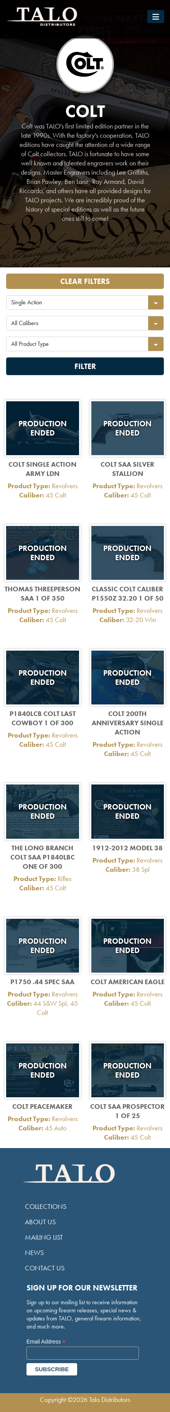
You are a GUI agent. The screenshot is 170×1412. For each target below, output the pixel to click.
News (34, 1252)
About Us (40, 1221)
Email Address (46, 1341)
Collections (45, 1206)
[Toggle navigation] (155, 16)
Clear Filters (85, 281)
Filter (85, 366)
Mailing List (44, 1237)
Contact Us (44, 1267)
